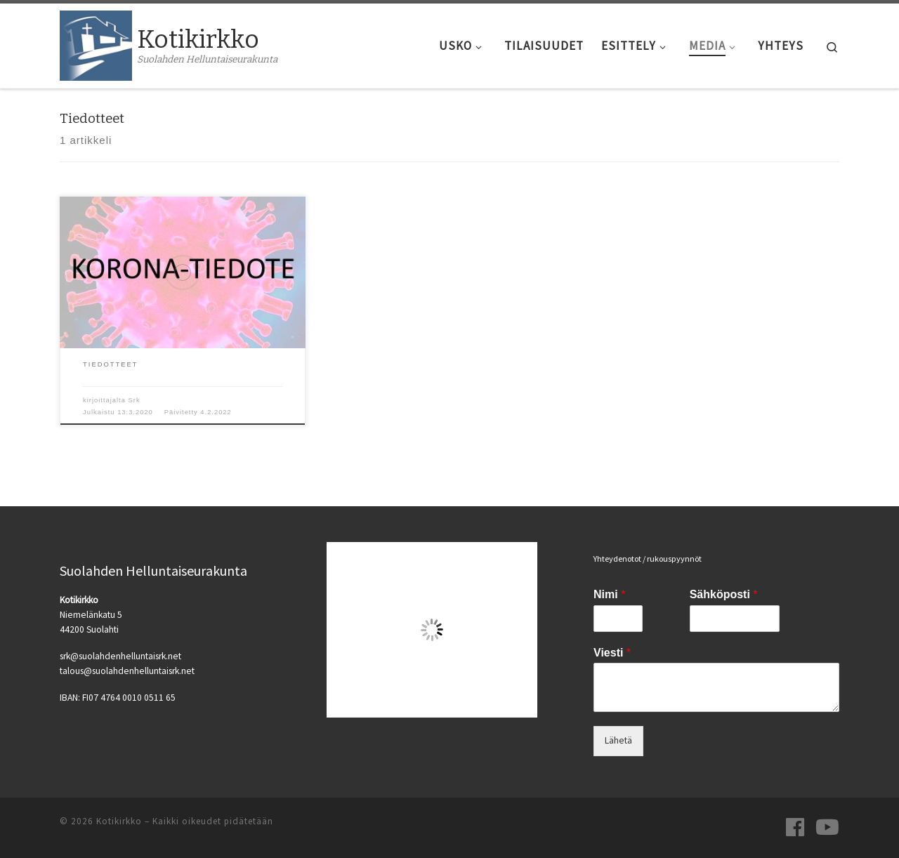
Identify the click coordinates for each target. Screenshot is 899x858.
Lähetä (618, 740)
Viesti (612, 653)
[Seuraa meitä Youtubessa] (827, 827)
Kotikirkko (119, 821)
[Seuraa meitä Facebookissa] (795, 827)
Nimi (609, 594)
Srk (134, 400)
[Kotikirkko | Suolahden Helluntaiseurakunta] (96, 44)
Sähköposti (724, 594)
